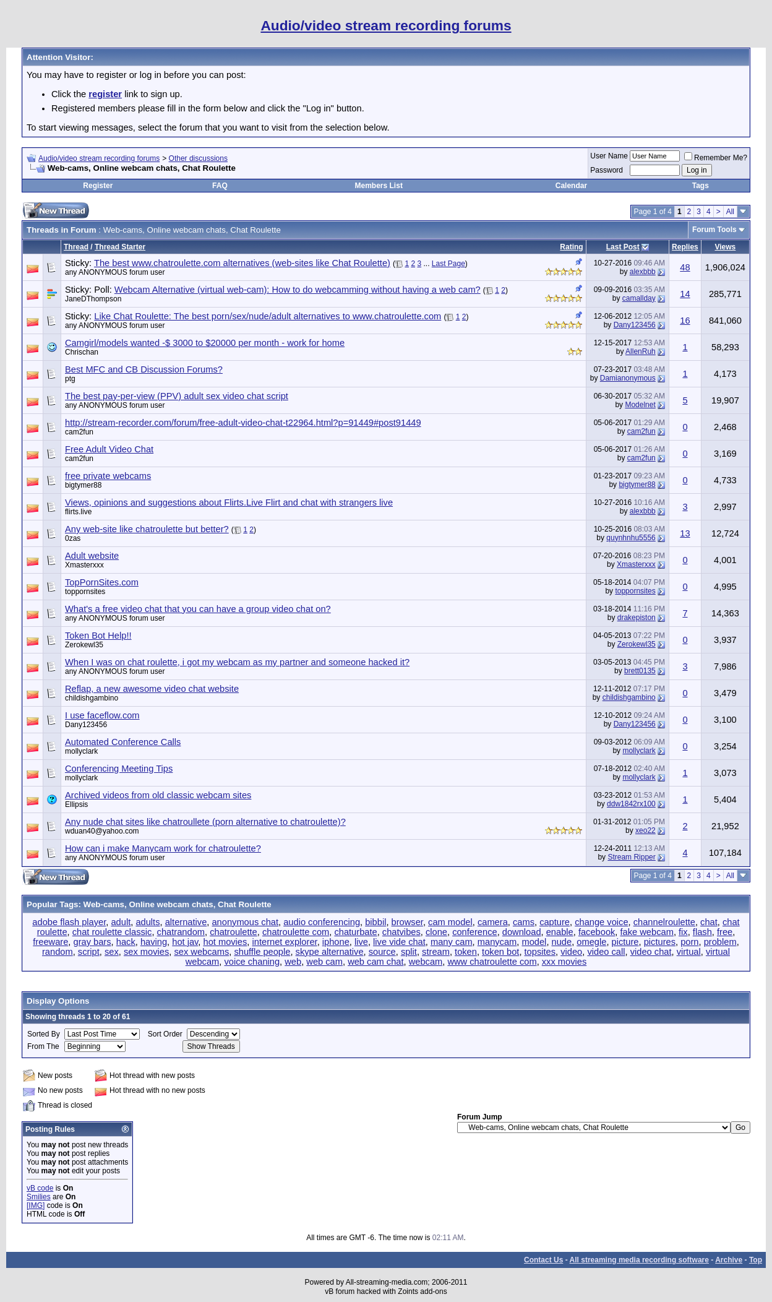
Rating (571, 247)
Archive (728, 1260)
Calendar (571, 185)
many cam (452, 942)
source (382, 952)
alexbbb (643, 271)
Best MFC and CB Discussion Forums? (144, 369)
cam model (450, 922)
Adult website (92, 556)
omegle (591, 942)
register (105, 94)
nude (562, 942)
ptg (70, 378)
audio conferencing (321, 922)
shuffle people (262, 952)
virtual (689, 952)
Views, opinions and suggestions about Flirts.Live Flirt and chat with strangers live (229, 502)
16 (685, 321)
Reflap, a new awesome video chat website (152, 689)
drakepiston (636, 617)
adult (121, 922)
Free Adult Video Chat (109, 449)
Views (725, 247)
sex (112, 952)
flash (702, 932)
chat (709, 922)
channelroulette (664, 922)
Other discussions (198, 158)
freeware (50, 942)
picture (625, 942)
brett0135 (640, 670)
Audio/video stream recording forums (99, 158)
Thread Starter (120, 247)
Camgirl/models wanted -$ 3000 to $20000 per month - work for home (205, 343)
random (57, 952)
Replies (685, 247)
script (89, 952)
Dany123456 (635, 325)
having (153, 942)
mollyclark (81, 751)
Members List (379, 185)
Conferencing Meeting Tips (119, 769)
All (730, 211)
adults (147, 922)
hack (125, 942)
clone (436, 932)
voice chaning (252, 962)
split (409, 952)
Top (755, 1260)
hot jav (185, 942)
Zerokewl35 (84, 644)
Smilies (39, 1196)
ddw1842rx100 (631, 804)
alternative (186, 922)
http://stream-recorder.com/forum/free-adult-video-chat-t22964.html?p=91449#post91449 (243, 423)
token (466, 952)
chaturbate (355, 932)
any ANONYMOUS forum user (115, 272)
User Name (609, 156)
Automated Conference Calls (123, 742)
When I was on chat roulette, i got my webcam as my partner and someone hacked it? (237, 662)
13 (685, 533)
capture (554, 922)
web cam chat (375, 962)
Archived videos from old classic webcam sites (158, 795)
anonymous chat (245, 922)
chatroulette (233, 932)
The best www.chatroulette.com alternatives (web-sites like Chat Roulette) (242, 263)
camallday (639, 298)
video (571, 952)
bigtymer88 (83, 485)
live (361, 942)
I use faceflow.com (102, 715)
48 (685, 267)
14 (685, 294)
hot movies (225, 942)
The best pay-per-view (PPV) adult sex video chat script (176, 396)
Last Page (448, 263)
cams (523, 922)
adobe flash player (69, 922)
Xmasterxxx (84, 565)
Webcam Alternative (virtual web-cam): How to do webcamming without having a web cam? (297, 290)
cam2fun (79, 432)
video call (606, 952)
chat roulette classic (112, 932)
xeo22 (645, 830)
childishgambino (91, 698)
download (521, 932)
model (533, 942)
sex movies (146, 952)
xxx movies (564, 962)
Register (98, 185)
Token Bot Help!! (98, 635)
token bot (500, 952)
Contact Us (543, 1260)
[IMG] (36, 1205)
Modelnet (640, 404)
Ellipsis (76, 804)
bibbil (375, 922)
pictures (660, 942)
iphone (336, 942)
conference (474, 932)
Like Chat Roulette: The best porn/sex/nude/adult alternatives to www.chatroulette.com (267, 316)
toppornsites (85, 591)
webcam (426, 962)
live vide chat (399, 942)
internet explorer (284, 942)
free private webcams (108, 476)
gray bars (92, 942)
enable (559, 932)
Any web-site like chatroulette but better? (147, 529)
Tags (700, 185)
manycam (497, 942)
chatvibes (401, 932)
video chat (651, 952)
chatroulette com (295, 932)
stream (436, 952)
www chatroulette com (491, 962)
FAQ (220, 185)
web (293, 962)
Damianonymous (628, 378)
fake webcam (647, 932)
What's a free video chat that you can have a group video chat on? (198, 609)
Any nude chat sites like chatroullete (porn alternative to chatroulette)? (205, 822)
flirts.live (78, 511)
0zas (72, 538)
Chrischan (81, 352)
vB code (40, 1188)
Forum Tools (714, 229)
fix (683, 932)
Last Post (623, 247)
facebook (596, 932)
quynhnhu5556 (630, 537)
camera (493, 922)
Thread (76, 247)
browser (407, 922)
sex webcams (201, 952)
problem (720, 942)
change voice (601, 922)
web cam (324, 962)
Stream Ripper (631, 857)
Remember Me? (715, 157)
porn (689, 942)
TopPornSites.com (102, 582)
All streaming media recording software (639, 1260)
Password (606, 170)
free (724, 932)
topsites (540, 952)
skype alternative (330, 952)
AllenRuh (640, 351)
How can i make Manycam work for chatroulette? (163, 848)
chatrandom (181, 932)
